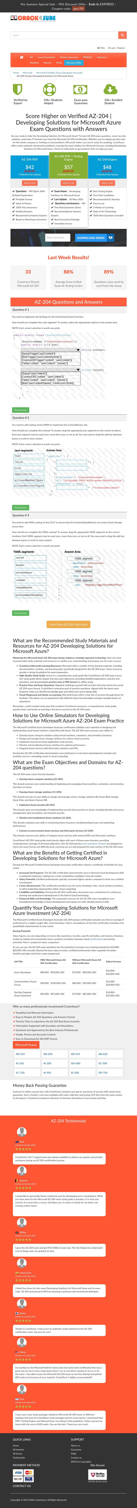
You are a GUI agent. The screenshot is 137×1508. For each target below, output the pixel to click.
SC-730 (20, 1072)
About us (75, 1445)
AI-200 (47, 1063)
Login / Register (116, 48)
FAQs (101, 48)
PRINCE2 (87, 57)
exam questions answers (94, 843)
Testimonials (19, 1457)
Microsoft (27, 72)
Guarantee (76, 1449)
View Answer (20, 410)
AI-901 (47, 1072)
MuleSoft (34, 62)
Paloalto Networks (69, 57)
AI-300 (75, 1072)
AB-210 (20, 1053)
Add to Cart (30, 183)
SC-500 (103, 1063)
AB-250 (47, 1053)
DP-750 (103, 1072)
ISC (31, 57)
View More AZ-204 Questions (68, 624)
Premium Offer (73, 62)
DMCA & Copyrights (81, 1461)
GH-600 (75, 1063)
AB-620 (103, 1053)
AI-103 (20, 1063)
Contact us (76, 1457)
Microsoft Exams (26, 1045)
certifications (96, 939)
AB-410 (75, 1053)
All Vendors (18, 1449)
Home (16, 72)
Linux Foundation (46, 57)
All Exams (17, 1453)
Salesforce (102, 57)
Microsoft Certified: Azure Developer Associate (59, 72)
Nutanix (47, 62)
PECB (59, 62)
